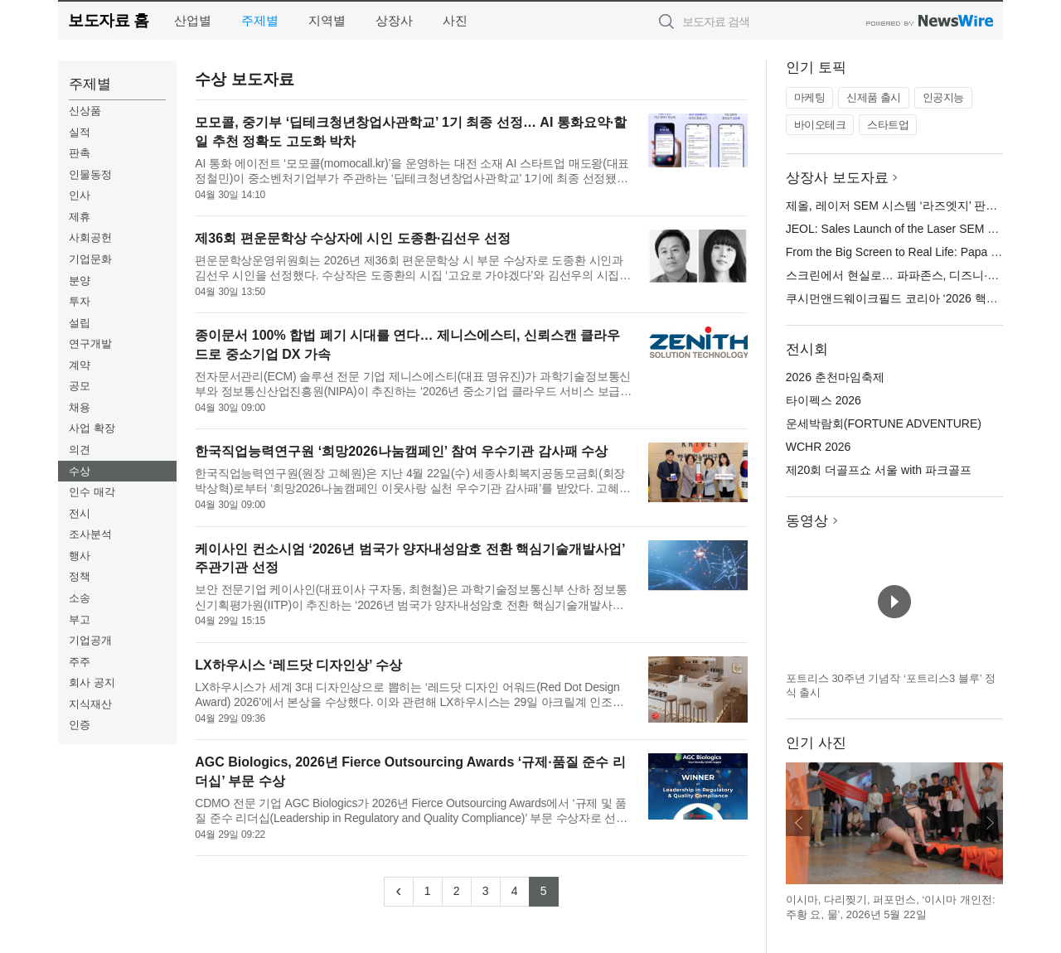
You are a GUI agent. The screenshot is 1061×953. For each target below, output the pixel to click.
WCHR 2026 (818, 446)
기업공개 (90, 640)
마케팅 (810, 97)
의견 (79, 449)
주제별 (260, 20)
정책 (79, 576)
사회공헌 (90, 237)
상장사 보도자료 (837, 178)
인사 (79, 195)
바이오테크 (820, 125)
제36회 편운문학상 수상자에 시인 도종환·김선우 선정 (352, 238)
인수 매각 (92, 492)
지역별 (327, 20)
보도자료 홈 (108, 20)
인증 (79, 724)
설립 (79, 323)
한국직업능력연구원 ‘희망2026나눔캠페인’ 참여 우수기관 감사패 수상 (401, 451)
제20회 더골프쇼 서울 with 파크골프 (878, 469)
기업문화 (90, 259)
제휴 (79, 216)
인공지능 (943, 97)
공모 (79, 386)
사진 (455, 20)
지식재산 (90, 704)
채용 (79, 407)
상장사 (394, 20)
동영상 (807, 521)
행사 (79, 555)
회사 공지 (92, 682)
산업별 (192, 20)
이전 (799, 823)
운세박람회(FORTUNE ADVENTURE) (883, 423)
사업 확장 (92, 428)
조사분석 (90, 534)
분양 (79, 280)
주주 (79, 661)
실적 (79, 132)
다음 (989, 823)
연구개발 (90, 343)
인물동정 (90, 174)
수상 (79, 471)
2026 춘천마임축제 (835, 377)
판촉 (79, 153)
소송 (79, 598)
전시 (79, 513)
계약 (79, 365)
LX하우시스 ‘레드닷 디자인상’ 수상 (298, 665)
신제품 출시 (873, 97)
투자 (79, 301)
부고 (79, 619)
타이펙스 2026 (823, 400)
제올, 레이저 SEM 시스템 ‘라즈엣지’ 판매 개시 (905, 205)
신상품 (85, 110)
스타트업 (887, 125)
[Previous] (399, 892)
